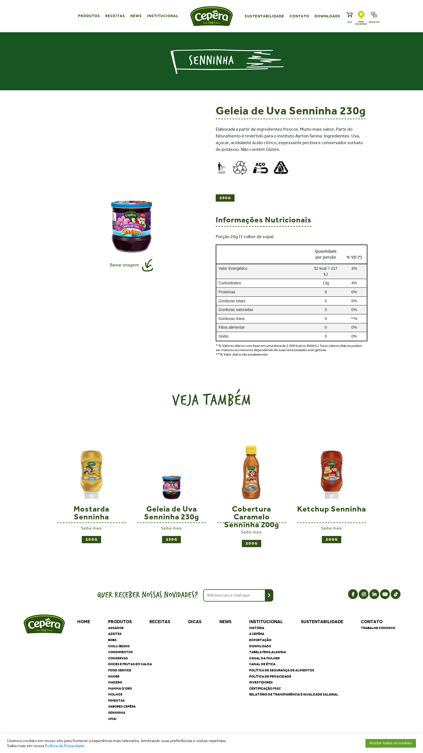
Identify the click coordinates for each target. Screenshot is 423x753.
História (256, 628)
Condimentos (120, 652)
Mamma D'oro (120, 688)
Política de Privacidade (64, 745)
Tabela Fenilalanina (267, 652)
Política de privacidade (270, 676)
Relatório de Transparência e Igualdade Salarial (293, 694)
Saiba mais (91, 528)
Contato (299, 16)
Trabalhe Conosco (378, 628)
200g (91, 540)
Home (83, 621)
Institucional (162, 16)
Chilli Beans (119, 646)
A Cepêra (256, 634)
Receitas (115, 16)
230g (225, 198)
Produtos (89, 16)
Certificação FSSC (265, 688)
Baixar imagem (124, 265)
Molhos (115, 694)
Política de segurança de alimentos (281, 670)
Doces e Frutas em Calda (130, 664)
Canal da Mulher (264, 658)
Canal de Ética (262, 664)
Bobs (112, 640)
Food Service (119, 670)
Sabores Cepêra (122, 706)
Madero (115, 682)
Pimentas (116, 701)
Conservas (118, 658)
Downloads (327, 16)
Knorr (113, 676)
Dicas (194, 621)
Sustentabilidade (264, 16)
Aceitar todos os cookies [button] (390, 743)
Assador (116, 628)
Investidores (261, 682)
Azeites (115, 634)
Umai (112, 719)
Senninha (116, 713)
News (136, 16)
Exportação (260, 640)
